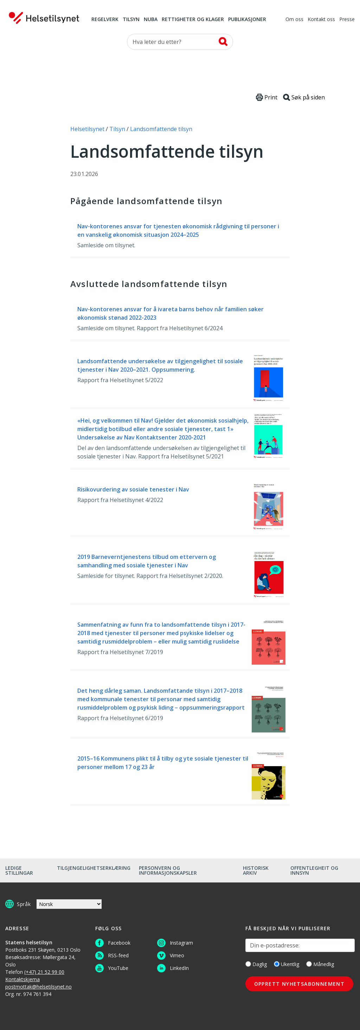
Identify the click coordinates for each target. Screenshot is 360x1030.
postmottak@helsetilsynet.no (38, 986)
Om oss (294, 19)
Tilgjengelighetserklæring (93, 868)
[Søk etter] (180, 42)
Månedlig (320, 964)
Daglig (256, 964)
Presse (347, 19)
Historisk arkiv (256, 870)
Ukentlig (286, 964)
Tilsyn (131, 19)
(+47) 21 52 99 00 (44, 972)
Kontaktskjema (22, 979)
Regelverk (104, 19)
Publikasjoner (247, 19)
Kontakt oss (321, 19)
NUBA (151, 19)
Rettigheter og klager (193, 19)
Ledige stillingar (19, 870)
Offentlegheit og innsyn (314, 870)
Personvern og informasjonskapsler (168, 870)
